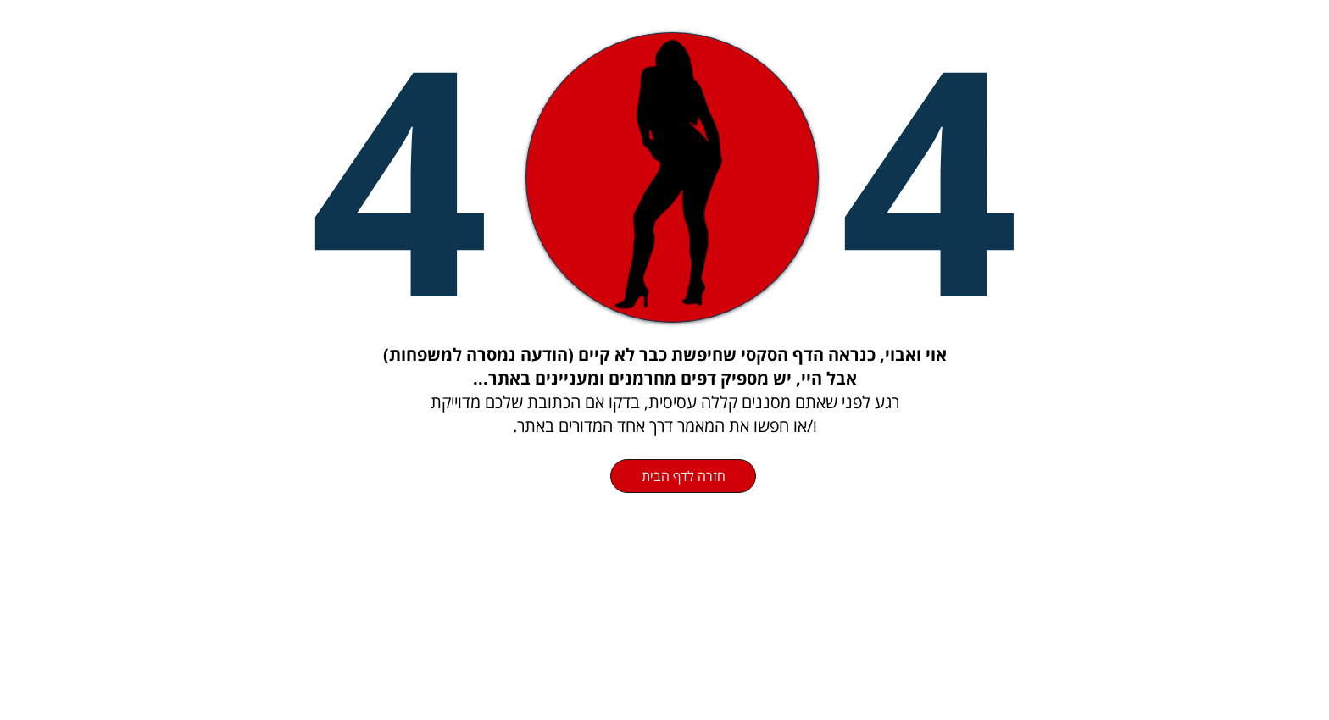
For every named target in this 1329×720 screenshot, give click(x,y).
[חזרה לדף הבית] (683, 476)
